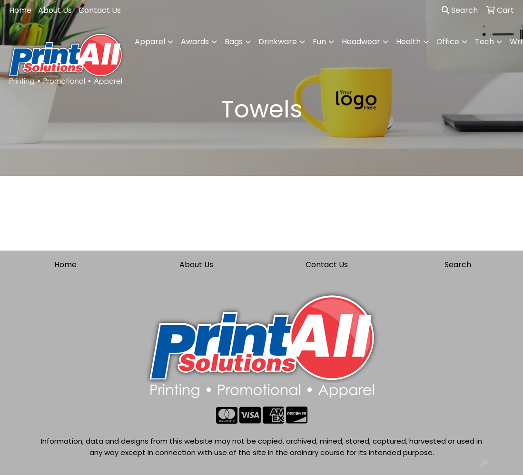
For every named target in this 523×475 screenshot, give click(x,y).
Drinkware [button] (277, 41)
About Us (55, 10)
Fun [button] (319, 41)
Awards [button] (195, 41)
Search (460, 10)
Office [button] (447, 41)
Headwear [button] (361, 41)
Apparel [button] (150, 41)
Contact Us (100, 10)
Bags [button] (234, 41)
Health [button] (408, 41)
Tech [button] (484, 41)
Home (20, 10)
